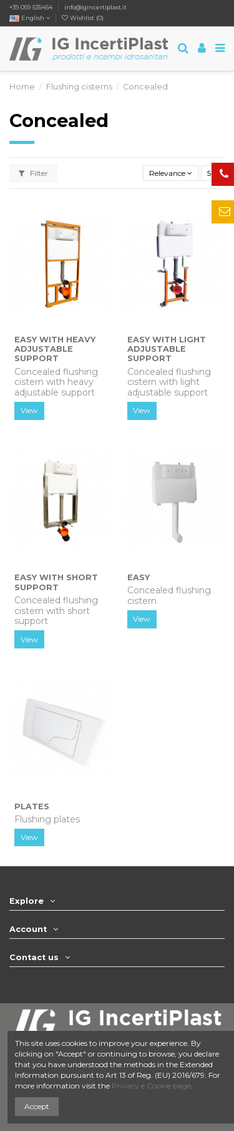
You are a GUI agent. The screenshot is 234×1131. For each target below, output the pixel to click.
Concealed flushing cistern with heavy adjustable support (56, 382)
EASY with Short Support (56, 582)
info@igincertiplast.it (95, 7)
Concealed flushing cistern (169, 595)
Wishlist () (83, 17)
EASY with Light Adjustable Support (166, 349)
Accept (36, 1106)
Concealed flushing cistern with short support (56, 611)
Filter (33, 173)
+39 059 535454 (30, 7)
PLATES (31, 806)
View (29, 410)
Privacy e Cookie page (151, 1085)
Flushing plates (47, 819)
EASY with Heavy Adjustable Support (54, 349)
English (29, 17)
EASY (138, 577)
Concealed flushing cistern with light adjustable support (169, 382)
